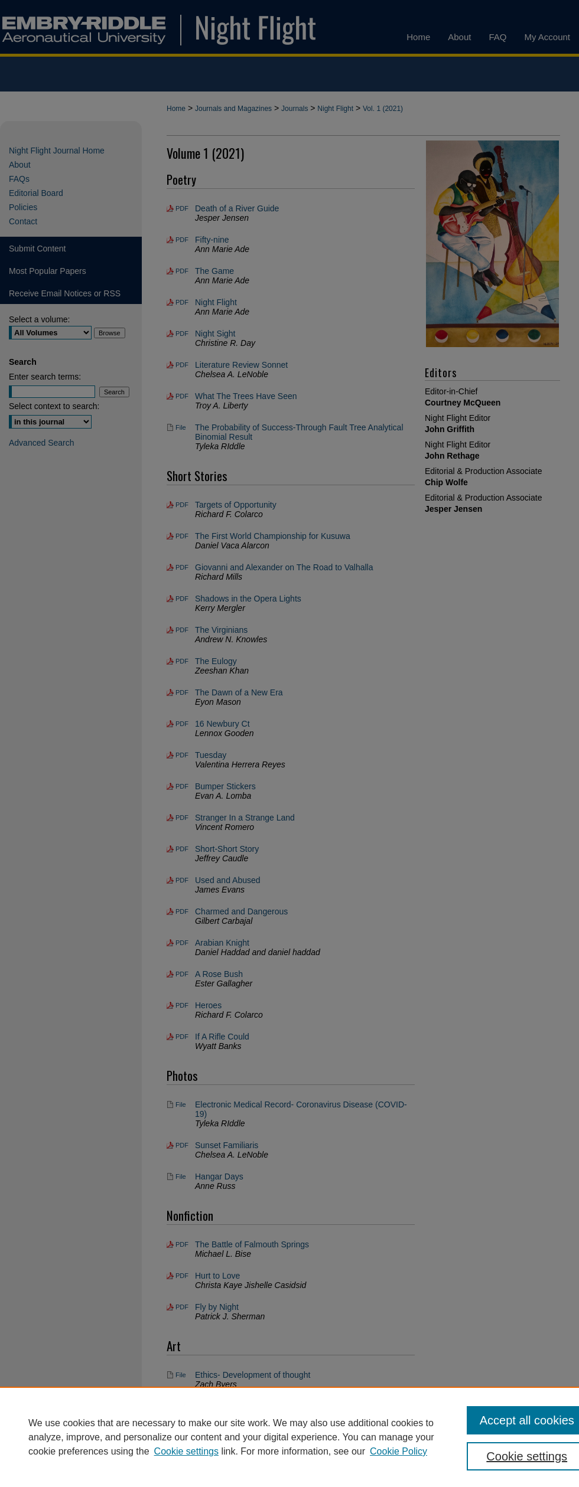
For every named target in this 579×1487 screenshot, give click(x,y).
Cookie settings (186, 1451)
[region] (289, 1437)
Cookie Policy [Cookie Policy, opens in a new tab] (398, 1451)
